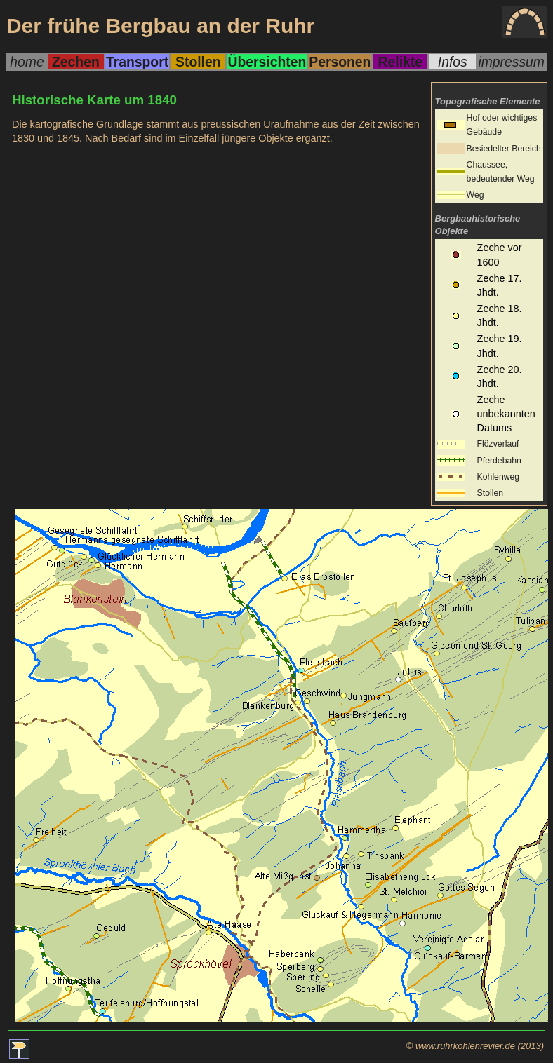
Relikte (400, 61)
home (27, 61)
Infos (452, 61)
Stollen (197, 61)
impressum (511, 61)
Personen (340, 61)
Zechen (76, 61)
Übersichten (266, 61)
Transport (137, 61)
